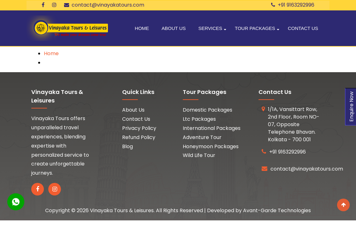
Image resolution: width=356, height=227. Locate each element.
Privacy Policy (139, 128)
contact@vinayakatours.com (104, 5)
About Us (174, 28)
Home (142, 28)
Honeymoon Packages (211, 146)
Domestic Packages (207, 110)
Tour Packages (255, 28)
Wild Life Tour (199, 155)
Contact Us (303, 28)
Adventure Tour (202, 137)
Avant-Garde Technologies (277, 210)
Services (210, 28)
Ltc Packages (199, 119)
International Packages (211, 128)
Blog (127, 146)
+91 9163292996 (292, 5)
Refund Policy (138, 137)
